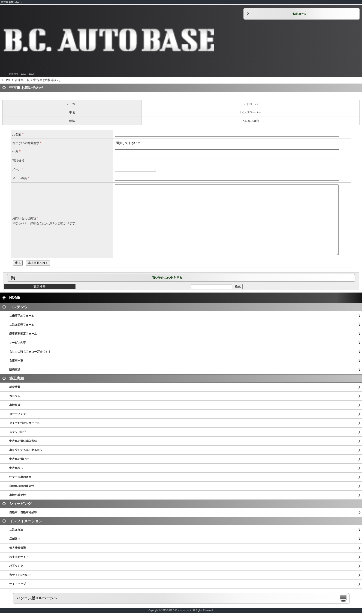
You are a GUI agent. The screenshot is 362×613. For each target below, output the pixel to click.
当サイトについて (20, 575)
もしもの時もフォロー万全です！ (30, 351)
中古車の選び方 (19, 459)
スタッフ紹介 (17, 432)
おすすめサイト (19, 557)
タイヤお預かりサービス (24, 423)
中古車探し (16, 468)
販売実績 (14, 369)
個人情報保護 (17, 548)
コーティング (17, 414)
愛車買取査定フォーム (23, 333)
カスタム (14, 396)
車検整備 (14, 405)
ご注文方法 (16, 529)
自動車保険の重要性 (21, 486)
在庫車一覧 (22, 80)
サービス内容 (17, 342)
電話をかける (299, 13)
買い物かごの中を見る (167, 277)
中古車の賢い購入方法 (23, 441)
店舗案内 (14, 538)
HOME (6, 80)
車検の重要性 (17, 495)
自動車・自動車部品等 (23, 512)
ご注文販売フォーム (21, 324)
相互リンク (16, 566)
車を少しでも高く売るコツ (25, 450)
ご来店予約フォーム (21, 315)
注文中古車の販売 (20, 477)
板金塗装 (14, 387)
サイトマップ (17, 584)
